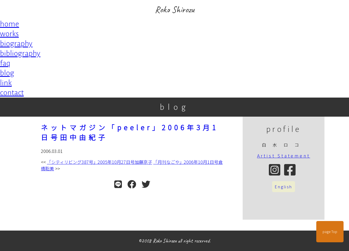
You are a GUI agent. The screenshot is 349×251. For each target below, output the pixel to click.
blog (7, 73)
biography (16, 44)
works (9, 34)
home (9, 24)
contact (12, 93)
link (6, 83)
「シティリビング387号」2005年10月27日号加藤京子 (99, 162)
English (283, 186)
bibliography (20, 53)
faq (5, 63)
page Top (330, 231)
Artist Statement (283, 155)
